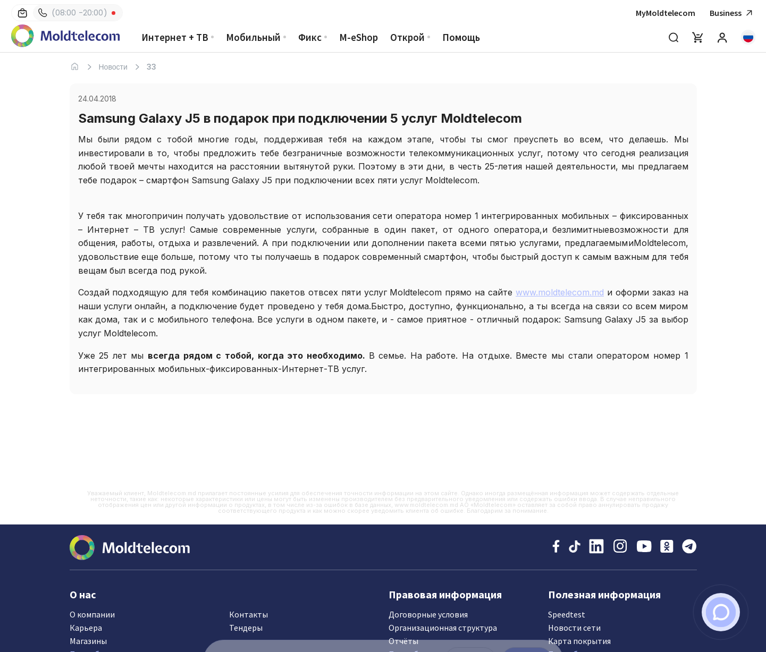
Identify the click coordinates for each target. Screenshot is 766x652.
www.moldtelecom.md (560, 292)
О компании (92, 614)
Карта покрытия (579, 641)
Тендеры (246, 627)
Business (732, 13)
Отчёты (403, 641)
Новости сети (574, 627)
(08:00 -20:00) (72, 12)
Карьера (86, 627)
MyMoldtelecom (665, 13)
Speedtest (566, 614)
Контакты (248, 614)
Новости (113, 67)
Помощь (461, 37)
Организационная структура (443, 627)
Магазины (88, 641)
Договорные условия (428, 614)
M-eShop (358, 37)
